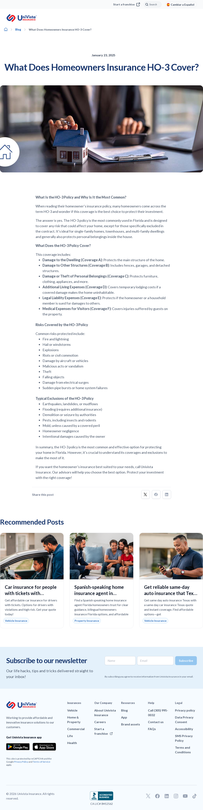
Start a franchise (126, 4)
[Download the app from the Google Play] (18, 746)
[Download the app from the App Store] (44, 746)
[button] (145, 494)
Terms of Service (41, 761)
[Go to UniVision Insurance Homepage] (21, 18)
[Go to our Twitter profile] (148, 796)
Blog (18, 29)
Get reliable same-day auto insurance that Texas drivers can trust (171, 593)
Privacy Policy (21, 761)
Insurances (74, 703)
